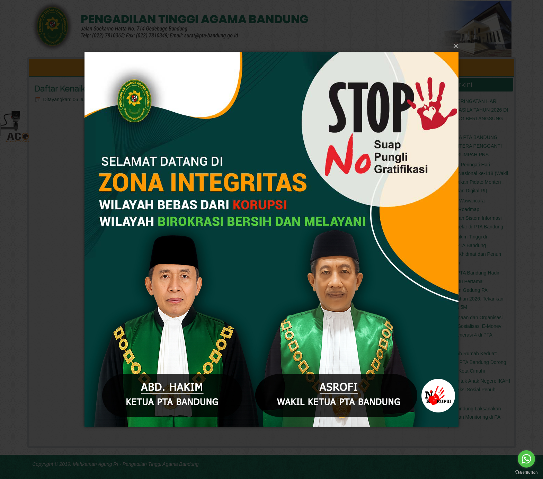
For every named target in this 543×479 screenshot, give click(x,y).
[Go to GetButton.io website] (526, 472)
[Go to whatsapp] (526, 459)
